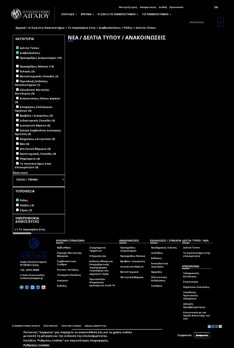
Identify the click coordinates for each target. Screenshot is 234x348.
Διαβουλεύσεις (110, 27)
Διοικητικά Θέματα (132, 266)
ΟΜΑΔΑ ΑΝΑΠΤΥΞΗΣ (96, 325)
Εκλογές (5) (27, 71)
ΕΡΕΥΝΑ (87, 14)
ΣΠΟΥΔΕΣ (69, 14)
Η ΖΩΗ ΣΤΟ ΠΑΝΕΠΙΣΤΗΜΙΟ (118, 14)
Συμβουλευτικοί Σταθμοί (66, 263)
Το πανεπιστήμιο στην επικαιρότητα (196, 254)
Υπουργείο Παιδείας (69, 275)
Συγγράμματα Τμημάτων (97, 249)
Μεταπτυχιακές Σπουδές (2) (39, 76)
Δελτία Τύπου (191, 247)
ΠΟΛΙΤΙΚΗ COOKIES (71, 325)
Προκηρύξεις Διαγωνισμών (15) (41, 58)
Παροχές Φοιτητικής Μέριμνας (69, 254)
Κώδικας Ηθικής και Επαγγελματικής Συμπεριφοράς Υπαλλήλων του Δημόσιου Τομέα (101, 267)
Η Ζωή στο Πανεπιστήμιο (47, 27)
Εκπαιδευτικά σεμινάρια (159, 265)
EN (216, 7)
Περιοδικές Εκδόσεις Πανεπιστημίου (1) (31, 83)
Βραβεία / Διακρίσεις (132, 261)
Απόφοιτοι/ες (148, 7)
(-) (17, 229)
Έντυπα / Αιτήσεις (68, 269)
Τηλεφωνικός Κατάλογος (191, 275)
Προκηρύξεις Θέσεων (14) (37, 66)
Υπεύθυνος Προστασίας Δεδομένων (190, 295)
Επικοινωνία (190, 281)
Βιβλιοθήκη (64, 247)
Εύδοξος (62, 285)
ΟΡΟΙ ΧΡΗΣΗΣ (50, 325)
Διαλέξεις (157, 252)
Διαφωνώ (201, 335)
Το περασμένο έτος (82, 27)
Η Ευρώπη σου (97, 256)
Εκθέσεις (156, 258)
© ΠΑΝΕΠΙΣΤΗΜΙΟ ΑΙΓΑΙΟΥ (26, 325)
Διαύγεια (62, 280)
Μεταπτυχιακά (129, 271)
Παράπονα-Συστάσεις (196, 287)
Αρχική (20, 27)
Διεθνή (163, 7)
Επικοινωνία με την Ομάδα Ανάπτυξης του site (196, 315)
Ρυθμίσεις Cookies (36, 345)
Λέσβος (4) (27, 205)
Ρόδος (128, 27)
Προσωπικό (176, 7)
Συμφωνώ (184, 335)
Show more (20, 172)
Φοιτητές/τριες (128, 7)
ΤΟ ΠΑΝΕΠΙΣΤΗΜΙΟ (156, 14)
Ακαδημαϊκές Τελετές (164, 247)
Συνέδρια (156, 285)
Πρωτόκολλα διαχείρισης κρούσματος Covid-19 (102, 282)
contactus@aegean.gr (32, 278)
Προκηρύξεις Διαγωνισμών (128, 249)
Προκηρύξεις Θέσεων (132, 256)
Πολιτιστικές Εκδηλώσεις (159, 279)
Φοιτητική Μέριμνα (132, 277)
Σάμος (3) (26, 210)
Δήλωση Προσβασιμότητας (194, 305)
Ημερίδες (156, 271)
